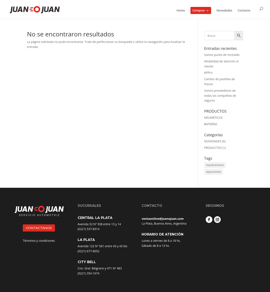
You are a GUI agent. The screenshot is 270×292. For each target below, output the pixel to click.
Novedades (224, 10)
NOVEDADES (212, 141)
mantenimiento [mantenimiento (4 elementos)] (215, 165)
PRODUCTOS (213, 148)
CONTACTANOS (39, 228)
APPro (208, 73)
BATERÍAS (210, 124)
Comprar (199, 10)
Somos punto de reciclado (222, 55)
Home (180, 10)
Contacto (244, 10)
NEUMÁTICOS (213, 118)
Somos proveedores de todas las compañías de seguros (220, 96)
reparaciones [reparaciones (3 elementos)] (213, 172)
